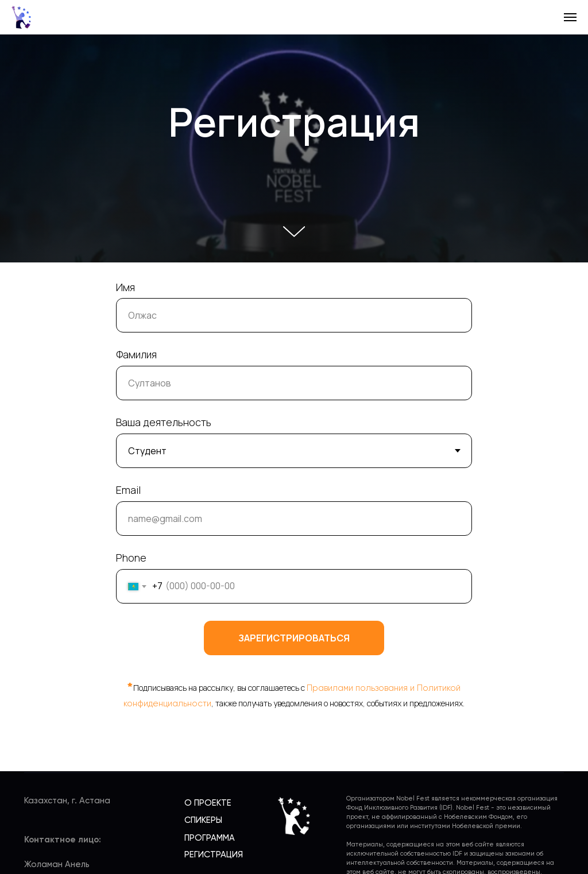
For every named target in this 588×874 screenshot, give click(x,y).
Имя (125, 287)
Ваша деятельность (163, 422)
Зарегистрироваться (294, 638)
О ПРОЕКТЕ (207, 803)
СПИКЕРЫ (203, 820)
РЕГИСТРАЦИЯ (213, 854)
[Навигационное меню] (570, 17)
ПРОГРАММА (209, 838)
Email (128, 490)
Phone (131, 557)
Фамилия (136, 354)
